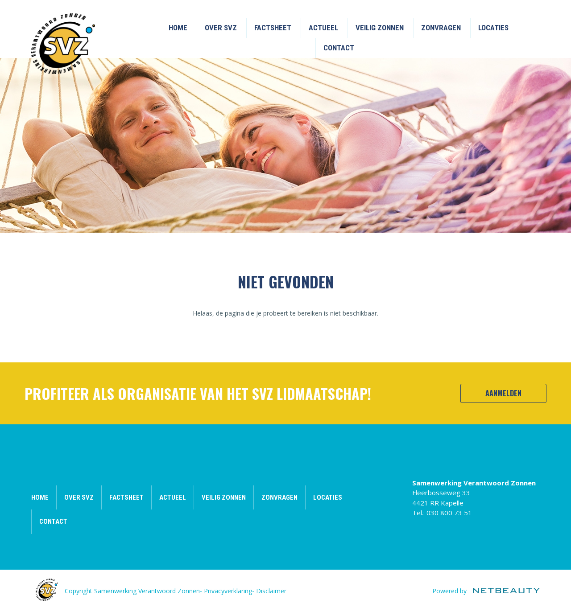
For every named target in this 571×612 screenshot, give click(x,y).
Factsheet (272, 27)
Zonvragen (441, 27)
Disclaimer (271, 591)
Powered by (486, 591)
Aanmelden (503, 393)
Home (178, 27)
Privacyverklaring (228, 591)
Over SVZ (221, 27)
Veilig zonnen (380, 27)
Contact (338, 47)
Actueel (323, 27)
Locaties (493, 27)
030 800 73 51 (449, 512)
